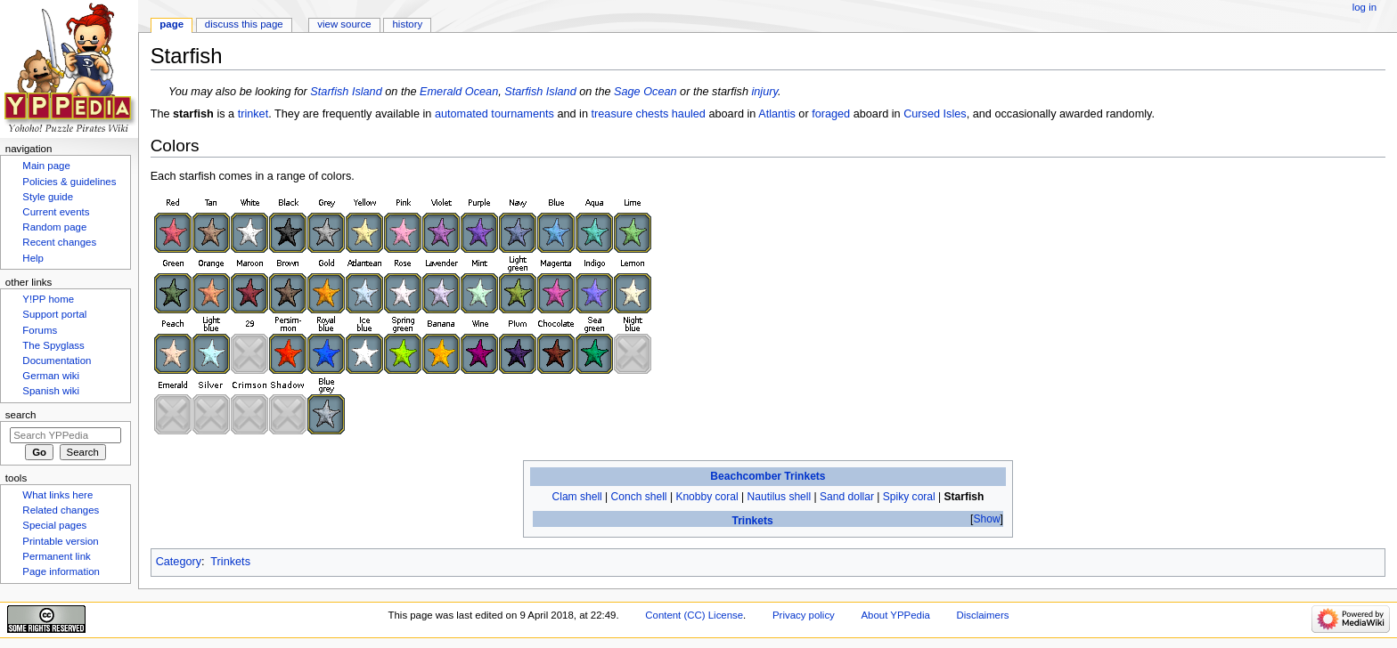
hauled (689, 114)
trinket (253, 114)
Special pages (54, 525)
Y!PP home (48, 299)
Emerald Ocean (459, 91)
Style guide (47, 196)
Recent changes (59, 242)
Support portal (54, 314)
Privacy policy (803, 615)
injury (765, 91)
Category (178, 561)
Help (33, 258)
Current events (55, 212)
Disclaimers (982, 615)
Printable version (60, 541)
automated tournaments (494, 114)
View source (344, 24)
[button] (986, 519)
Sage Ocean (645, 91)
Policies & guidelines (69, 181)
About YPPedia (896, 615)
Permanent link (56, 556)
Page (171, 24)
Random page (54, 227)
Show (986, 519)
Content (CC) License (694, 615)
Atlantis (777, 114)
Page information (61, 571)
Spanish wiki (50, 390)
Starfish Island (345, 91)
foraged (831, 114)
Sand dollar (847, 496)
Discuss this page (244, 24)
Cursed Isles (935, 114)
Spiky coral (909, 496)
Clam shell (577, 496)
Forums (39, 330)
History (408, 24)
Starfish (964, 496)
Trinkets (751, 520)
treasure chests (630, 114)
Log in (1364, 7)
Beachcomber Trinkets (767, 476)
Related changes (60, 510)
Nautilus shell (780, 496)
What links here (57, 495)
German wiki (50, 375)
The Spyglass (53, 345)
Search (21, 414)
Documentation (56, 360)
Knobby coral (706, 496)
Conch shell (639, 496)
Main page (46, 165)
